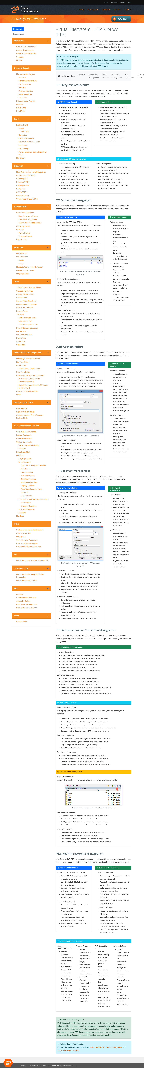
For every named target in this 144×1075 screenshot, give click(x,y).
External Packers (25, 236)
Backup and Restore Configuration (29, 530)
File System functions (29, 482)
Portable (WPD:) (22, 182)
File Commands (25, 84)
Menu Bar (22, 77)
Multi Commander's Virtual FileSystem (31, 172)
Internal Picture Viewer (25, 270)
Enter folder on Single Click (26, 604)
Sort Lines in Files (25, 321)
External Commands (24, 438)
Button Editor (21, 365)
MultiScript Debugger (27, 509)
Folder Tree (23, 145)
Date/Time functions (28, 479)
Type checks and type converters (33, 465)
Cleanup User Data (23, 533)
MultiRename (21, 253)
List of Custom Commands (29, 445)
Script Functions (25, 462)
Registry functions (28, 486)
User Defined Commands (26, 432)
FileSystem (18, 166)
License (19, 60)
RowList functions (27, 476)
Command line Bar (26, 91)
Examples (22, 449)
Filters (18, 395)
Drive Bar (22, 88)
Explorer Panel (22, 125)
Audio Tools (20, 341)
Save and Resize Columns (26, 608)
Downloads (93, 9)
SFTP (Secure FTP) (97, 1047)
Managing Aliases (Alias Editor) (28, 359)
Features (106, 9)
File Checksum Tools (24, 335)
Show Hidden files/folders (26, 598)
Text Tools (20, 314)
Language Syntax (25, 459)
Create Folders (22, 298)
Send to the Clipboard (24, 308)
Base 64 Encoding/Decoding (27, 328)
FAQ (15, 588)
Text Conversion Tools (27, 318)
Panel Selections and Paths (31, 489)
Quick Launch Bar (25, 94)
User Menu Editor (23, 372)
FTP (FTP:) (20, 189)
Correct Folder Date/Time (26, 301)
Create (21, 260)
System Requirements (24, 50)
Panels (17, 119)
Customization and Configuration (27, 352)
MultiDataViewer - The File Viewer (29, 267)
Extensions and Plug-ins (25, 101)
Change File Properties (25, 294)
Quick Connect (105, 76)
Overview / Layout (21, 68)
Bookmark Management (117, 76)
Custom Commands (24, 442)
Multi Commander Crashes (26, 580)
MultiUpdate (21, 537)
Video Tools (20, 345)
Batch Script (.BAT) (23, 452)
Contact (122, 2)
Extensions (18, 247)
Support (118, 9)
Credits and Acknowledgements (28, 547)
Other (16, 524)
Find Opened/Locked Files (26, 304)
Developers (114, 2)
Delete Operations (23, 226)
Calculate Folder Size (24, 291)
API (15, 554)
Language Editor (22, 274)
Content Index (21, 622)
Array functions (26, 469)
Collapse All (17, 29)
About (129, 2)
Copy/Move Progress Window (30, 223)
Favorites (20, 104)
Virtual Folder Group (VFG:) (27, 199)
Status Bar (23, 98)
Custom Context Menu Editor (27, 391)
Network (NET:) (22, 179)
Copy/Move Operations (25, 213)
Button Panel (21, 108)
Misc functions (26, 496)
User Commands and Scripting (26, 426)
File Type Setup (22, 362)
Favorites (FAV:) (22, 195)
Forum (128, 9)
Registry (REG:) (22, 185)
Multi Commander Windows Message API (32, 560)
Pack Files (20, 230)
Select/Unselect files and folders (28, 287)
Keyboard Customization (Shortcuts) (30, 375)
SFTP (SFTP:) (21, 192)
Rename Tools (21, 311)
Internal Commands (24, 435)
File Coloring (23, 149)
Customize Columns (26, 138)
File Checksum (22, 257)
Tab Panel (24, 492)
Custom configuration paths (27, 543)
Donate (106, 2)
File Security (21, 331)
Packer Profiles (24, 233)
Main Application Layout (25, 74)
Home (81, 9)
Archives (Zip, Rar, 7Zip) (25, 175)
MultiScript (20, 455)
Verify (21, 264)
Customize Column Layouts (29, 142)
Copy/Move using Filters (28, 219)
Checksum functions (28, 506)
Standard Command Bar (28, 81)
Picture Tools (21, 338)
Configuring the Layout (23, 402)
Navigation (23, 135)
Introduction (19, 41)
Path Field (25, 132)
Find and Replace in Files (28, 325)
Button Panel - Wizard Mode (29, 369)
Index (16, 615)
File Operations (20, 206)
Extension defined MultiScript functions (33, 499)
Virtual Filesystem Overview (68, 1050)
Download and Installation (26, 53)
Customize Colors (23, 601)
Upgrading (20, 57)
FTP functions (26, 503)
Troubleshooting (21, 568)
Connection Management (93, 76)
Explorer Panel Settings (25, 412)
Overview (81, 74)
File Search (20, 158)
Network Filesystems (114, 1047)
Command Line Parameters (27, 540)
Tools (16, 281)
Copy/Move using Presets (28, 216)
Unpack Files (21, 240)
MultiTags (20, 516)
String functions (27, 472)
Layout (21, 128)
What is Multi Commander (26, 47)
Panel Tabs (20, 111)
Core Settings (21, 408)
